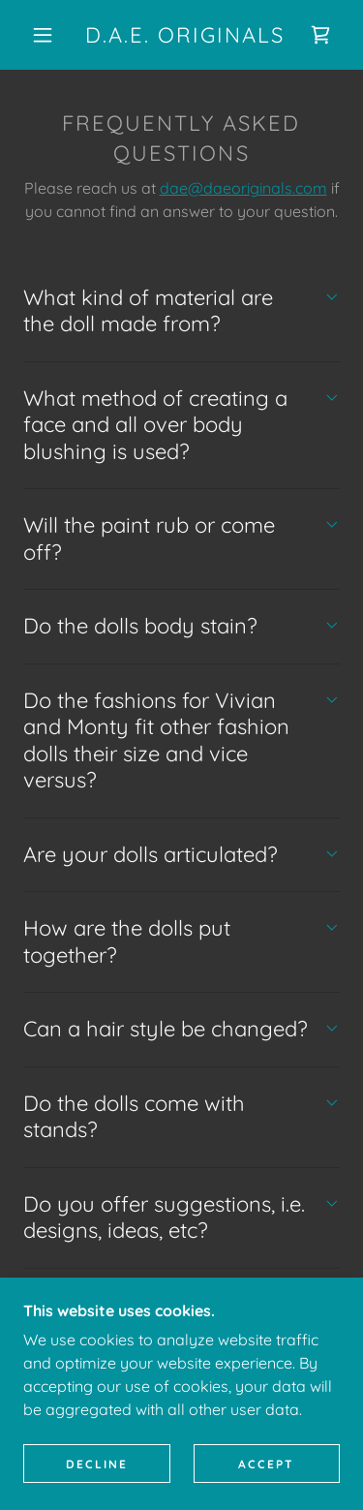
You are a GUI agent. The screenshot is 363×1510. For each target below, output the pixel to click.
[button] (42, 34)
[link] (185, 34)
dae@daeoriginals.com (243, 188)
